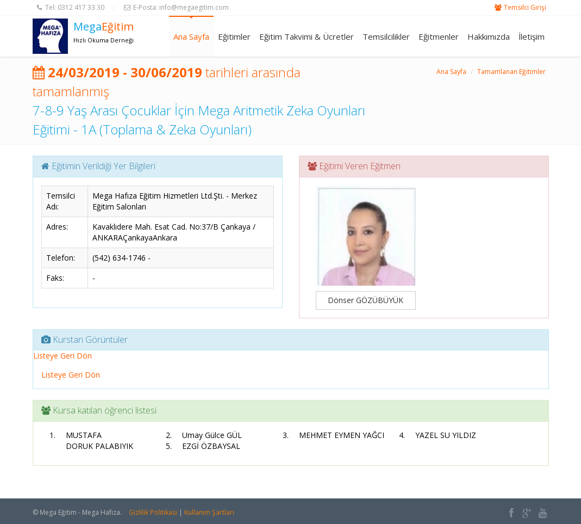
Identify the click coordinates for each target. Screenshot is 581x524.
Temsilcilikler (386, 36)
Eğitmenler (438, 36)
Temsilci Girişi (525, 7)
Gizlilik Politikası (153, 512)
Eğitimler (234, 36)
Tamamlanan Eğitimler (511, 71)
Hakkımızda (488, 36)
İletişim (531, 36)
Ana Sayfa (191, 36)
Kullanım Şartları (209, 512)
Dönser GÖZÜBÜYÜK (365, 300)
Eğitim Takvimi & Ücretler (306, 36)
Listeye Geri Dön (62, 355)
